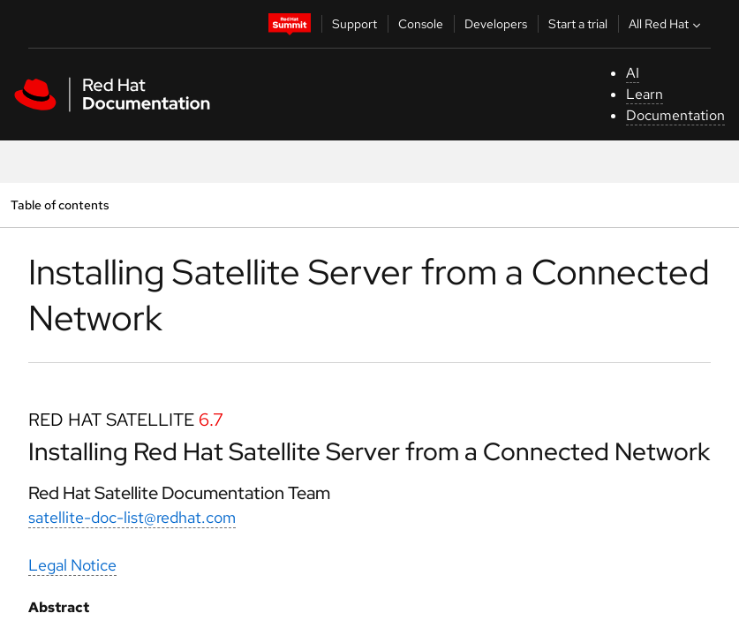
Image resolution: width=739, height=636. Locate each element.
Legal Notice (72, 565)
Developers (495, 24)
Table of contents (59, 204)
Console (420, 24)
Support (354, 24)
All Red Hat (667, 24)
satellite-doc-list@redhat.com (132, 517)
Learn (644, 94)
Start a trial (577, 24)
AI (632, 73)
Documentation (675, 115)
